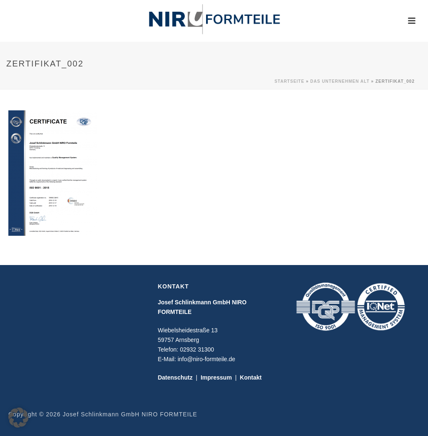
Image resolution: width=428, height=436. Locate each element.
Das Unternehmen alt (339, 81)
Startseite (289, 81)
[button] (18, 417)
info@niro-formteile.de (206, 359)
